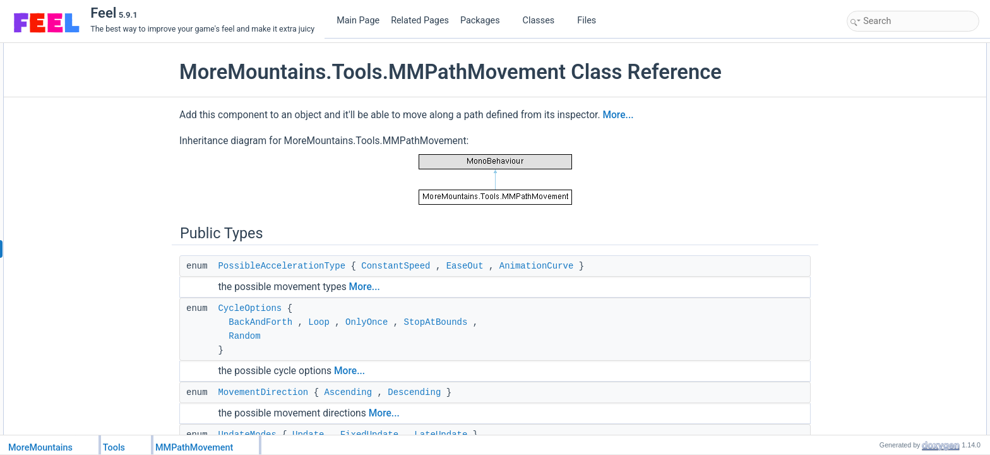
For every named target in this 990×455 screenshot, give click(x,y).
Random (244, 336)
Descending (414, 392)
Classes (543, 20)
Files (591, 20)
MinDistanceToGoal (893, 411)
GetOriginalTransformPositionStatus (921, 272)
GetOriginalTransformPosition (910, 244)
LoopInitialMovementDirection (910, 314)
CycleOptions (250, 308)
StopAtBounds (436, 322)
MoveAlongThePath (894, 161)
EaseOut (465, 266)
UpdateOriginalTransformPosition (916, 230)
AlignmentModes (889, 119)
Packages (485, 20)
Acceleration (881, 383)
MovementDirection (263, 392)
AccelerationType (890, 369)
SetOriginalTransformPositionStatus (921, 258)
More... (617, 115)
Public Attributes (877, 286)
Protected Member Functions (899, 425)
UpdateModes (884, 105)
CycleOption (881, 300)
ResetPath (878, 147)
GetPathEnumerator (894, 175)
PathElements (884, 328)
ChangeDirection (889, 189)
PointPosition (883, 202)
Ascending (348, 392)
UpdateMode (882, 397)
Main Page (358, 20)
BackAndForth (260, 322)
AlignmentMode (887, 341)
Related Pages (420, 20)
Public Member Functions (893, 133)
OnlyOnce (366, 322)
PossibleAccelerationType (281, 266)
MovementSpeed (889, 355)
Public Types (871, 50)
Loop (319, 322)
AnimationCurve (536, 266)
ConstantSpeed (395, 266)
